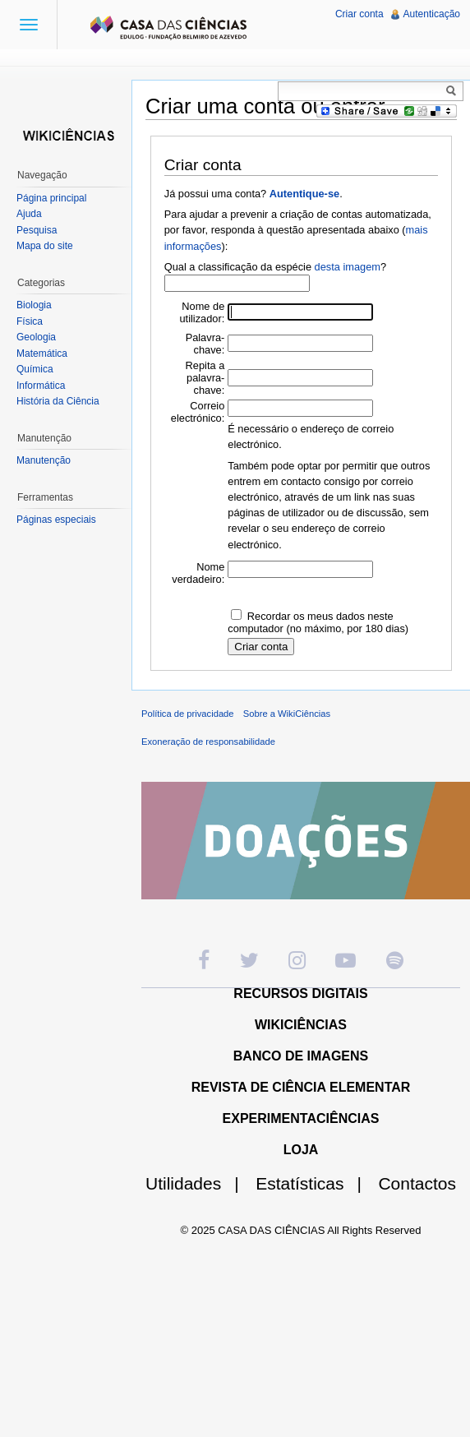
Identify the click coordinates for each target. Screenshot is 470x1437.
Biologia (34, 305)
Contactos (417, 1183)
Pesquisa (36, 230)
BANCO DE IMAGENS (300, 1056)
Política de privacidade (187, 713)
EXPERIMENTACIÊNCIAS (301, 1118)
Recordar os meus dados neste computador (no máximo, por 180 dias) (318, 622)
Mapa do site (44, 246)
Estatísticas (315, 1183)
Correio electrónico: (197, 412)
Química (34, 369)
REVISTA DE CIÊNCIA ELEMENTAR (301, 1087)
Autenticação (431, 14)
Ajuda (29, 213)
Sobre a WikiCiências (286, 713)
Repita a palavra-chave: (205, 377)
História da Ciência (57, 401)
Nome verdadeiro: (198, 573)
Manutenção (43, 460)
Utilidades (198, 1183)
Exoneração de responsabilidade (208, 741)
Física (29, 321)
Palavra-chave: (205, 343)
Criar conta (359, 14)
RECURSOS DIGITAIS (300, 993)
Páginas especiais (56, 519)
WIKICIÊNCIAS (301, 1024)
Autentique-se (304, 193)
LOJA (301, 1149)
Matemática (41, 353)
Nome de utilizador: (202, 312)
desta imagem (347, 267)
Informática (40, 385)
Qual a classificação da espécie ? (275, 267)
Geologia (36, 337)
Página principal (51, 198)
